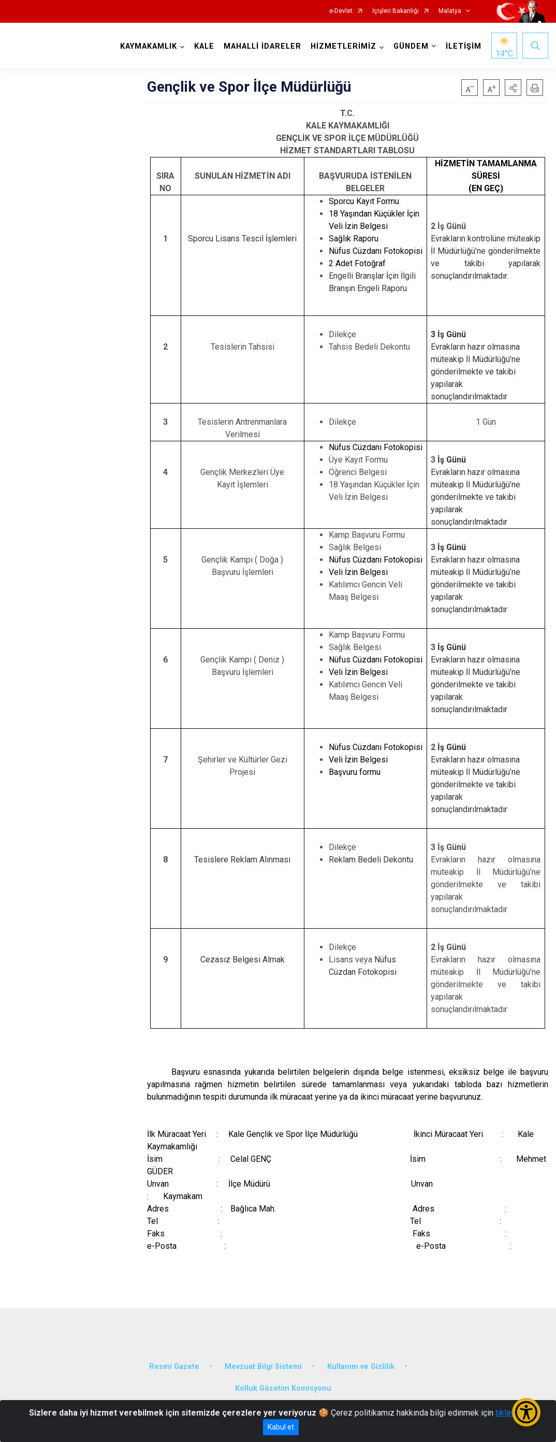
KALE (204, 46)
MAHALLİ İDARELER (262, 46)
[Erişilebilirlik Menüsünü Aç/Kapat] (526, 1412)
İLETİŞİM (463, 46)
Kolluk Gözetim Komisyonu (283, 1388)
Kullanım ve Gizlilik (360, 1366)
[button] (513, 87)
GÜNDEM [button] (411, 46)
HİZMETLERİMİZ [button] (343, 46)
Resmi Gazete (174, 1366)
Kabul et (281, 1427)
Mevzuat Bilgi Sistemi (263, 1366)
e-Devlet (341, 11)
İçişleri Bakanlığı (395, 11)
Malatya (449, 11)
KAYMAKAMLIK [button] (148, 46)
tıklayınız (511, 1413)
